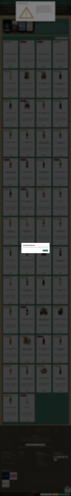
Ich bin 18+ (45, 250)
